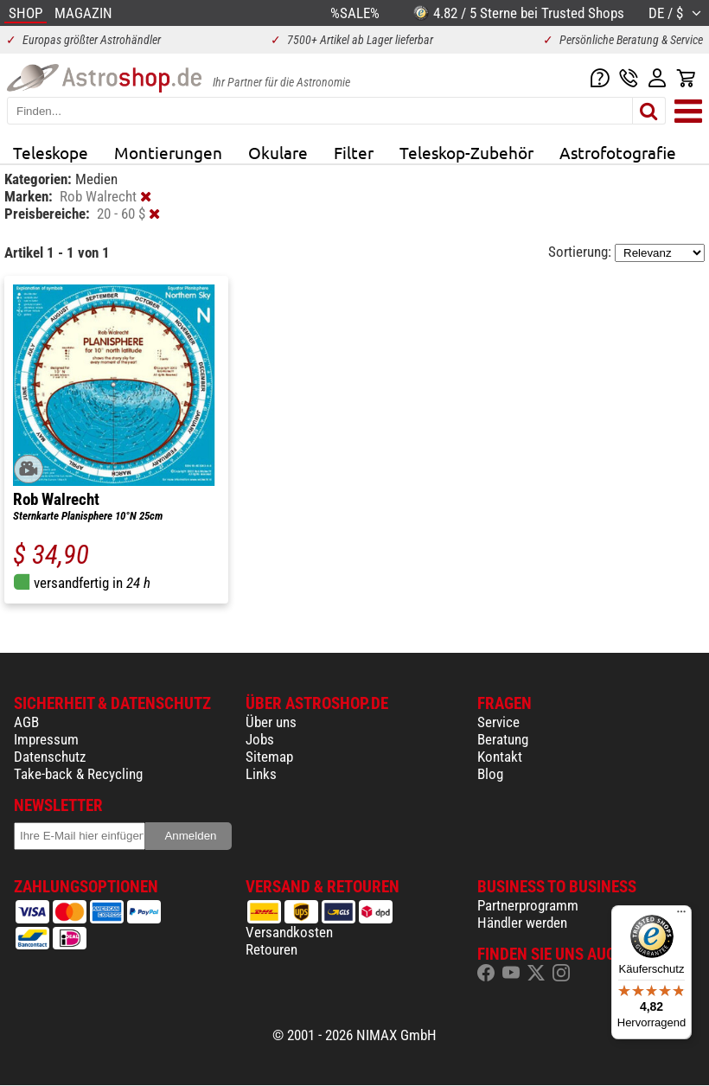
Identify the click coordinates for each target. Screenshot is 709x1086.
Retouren (271, 949)
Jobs (260, 739)
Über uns (271, 722)
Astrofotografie (617, 152)
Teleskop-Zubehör (466, 152)
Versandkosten (289, 932)
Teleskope (50, 152)
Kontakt (499, 756)
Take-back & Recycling (78, 774)
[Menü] (681, 915)
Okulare (278, 152)
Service (498, 722)
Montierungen (168, 152)
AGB (26, 722)
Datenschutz (50, 756)
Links (261, 774)
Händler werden (522, 922)
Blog (490, 774)
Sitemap (269, 756)
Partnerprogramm (527, 905)
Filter (354, 152)
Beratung (502, 739)
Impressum (46, 739)
